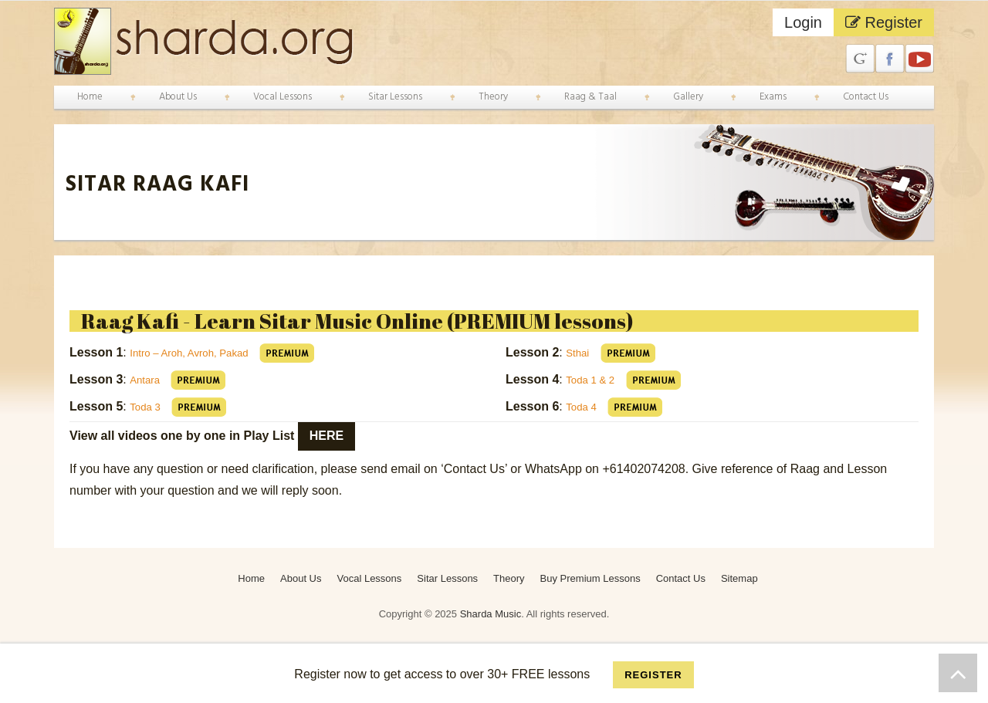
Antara (147, 379)
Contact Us (865, 97)
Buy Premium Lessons (590, 578)
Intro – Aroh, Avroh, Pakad (202, 352)
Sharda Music (490, 614)
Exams (773, 97)
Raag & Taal (590, 97)
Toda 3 (148, 406)
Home (90, 97)
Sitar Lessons (395, 97)
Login (803, 22)
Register (883, 22)
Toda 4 (584, 406)
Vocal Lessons (282, 97)
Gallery (688, 97)
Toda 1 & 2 (595, 379)
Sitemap (739, 578)
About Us (178, 97)
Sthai (580, 352)
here (326, 435)
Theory (493, 97)
